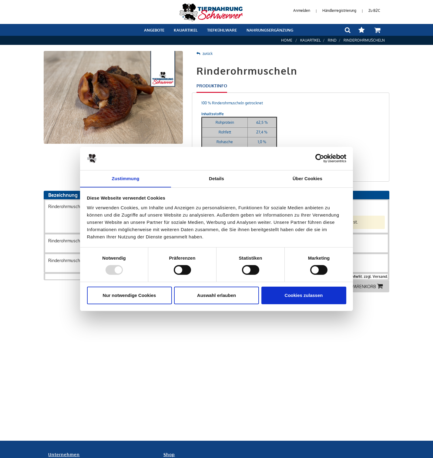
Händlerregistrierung (339, 10)
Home (286, 40)
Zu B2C (374, 10)
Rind (332, 40)
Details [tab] (216, 178)
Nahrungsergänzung (270, 30)
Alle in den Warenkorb (353, 286)
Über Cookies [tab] (307, 178)
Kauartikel (186, 30)
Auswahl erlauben (216, 295)
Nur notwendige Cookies (129, 295)
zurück (204, 53)
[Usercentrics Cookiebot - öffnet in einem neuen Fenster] (319, 158)
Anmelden (301, 10)
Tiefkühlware (222, 30)
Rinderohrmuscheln (364, 40)
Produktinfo (211, 85)
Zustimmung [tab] (125, 178)
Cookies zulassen (304, 295)
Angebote (154, 30)
